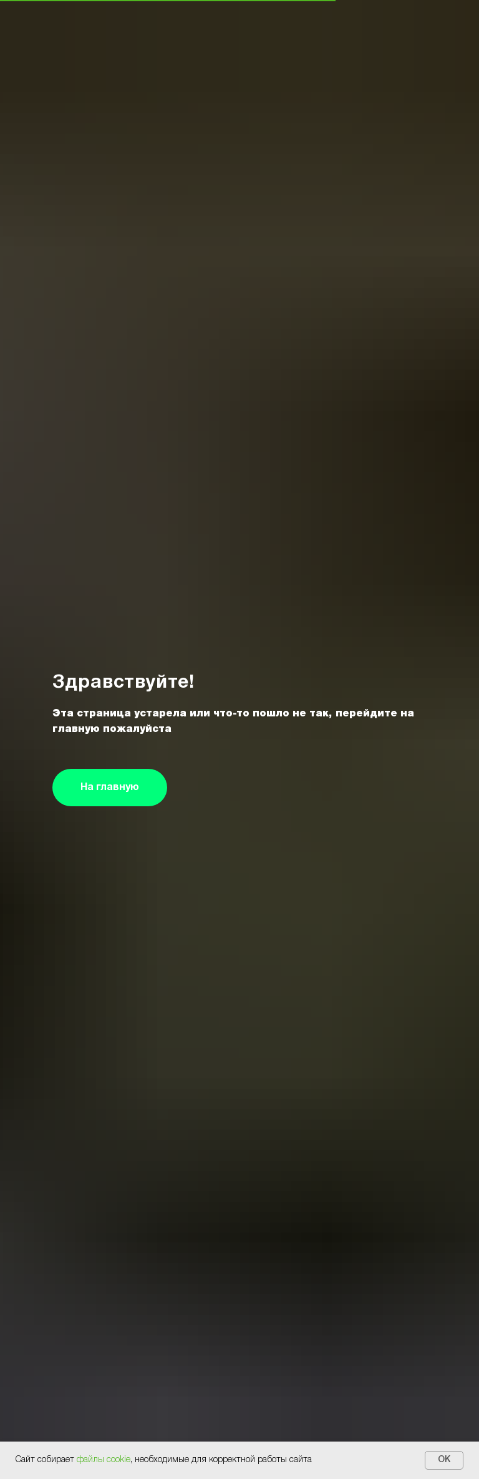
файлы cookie (103, 1460)
